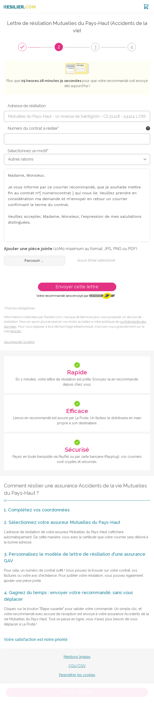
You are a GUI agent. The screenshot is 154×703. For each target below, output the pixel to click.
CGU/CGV (77, 666)
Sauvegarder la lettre (19, 342)
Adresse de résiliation (27, 106)
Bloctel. (16, 331)
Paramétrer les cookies (77, 675)
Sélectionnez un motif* (28, 151)
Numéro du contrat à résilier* (33, 128)
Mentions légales (77, 657)
